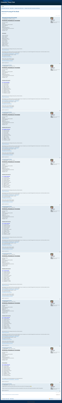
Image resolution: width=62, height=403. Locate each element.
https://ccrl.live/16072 (5, 49)
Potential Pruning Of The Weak (10, 11)
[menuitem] (3, 6)
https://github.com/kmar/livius (7, 56)
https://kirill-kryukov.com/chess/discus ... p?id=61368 (10, 379)
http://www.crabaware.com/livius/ (7, 60)
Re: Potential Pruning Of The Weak (7, 65)
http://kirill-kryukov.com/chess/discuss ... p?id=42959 (10, 53)
